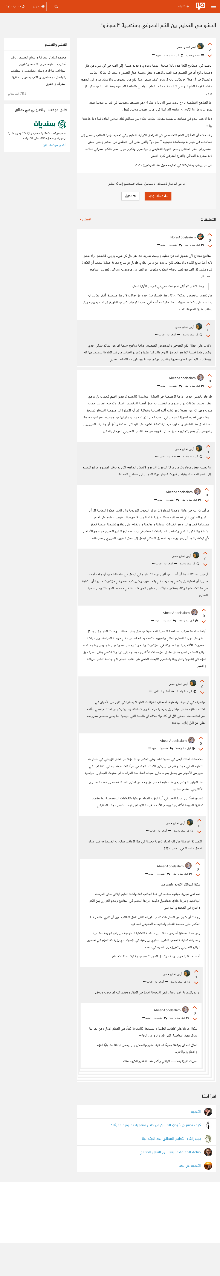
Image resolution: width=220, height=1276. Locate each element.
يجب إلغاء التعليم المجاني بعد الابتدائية (171, 1171)
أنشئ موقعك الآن (54, 145)
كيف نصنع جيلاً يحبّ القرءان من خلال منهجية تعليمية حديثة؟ (156, 1158)
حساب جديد (158, 196)
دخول (130, 196)
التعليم (196, 1144)
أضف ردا (175, 245)
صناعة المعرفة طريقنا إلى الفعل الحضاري (170, 1185)
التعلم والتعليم (194, 55)
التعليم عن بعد (190, 1198)
